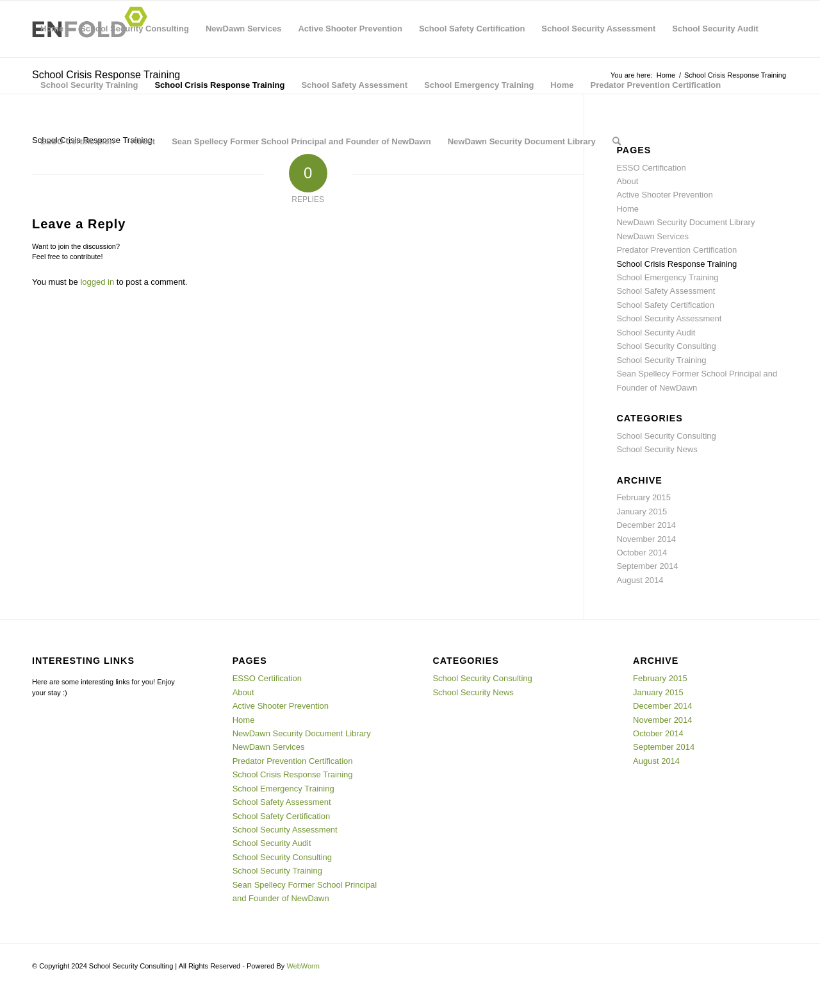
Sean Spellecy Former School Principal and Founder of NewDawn (301, 141)
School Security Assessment (598, 28)
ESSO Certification (77, 141)
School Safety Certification (472, 28)
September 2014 (647, 566)
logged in (97, 282)
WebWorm (303, 966)
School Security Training (89, 85)
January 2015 (641, 511)
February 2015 (643, 497)
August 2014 (639, 580)
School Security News (656, 449)
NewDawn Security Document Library (522, 141)
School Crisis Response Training (219, 85)
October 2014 (641, 552)
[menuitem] (616, 142)
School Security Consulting (134, 28)
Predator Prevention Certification (655, 85)
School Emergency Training (479, 85)
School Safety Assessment (354, 85)
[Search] (616, 142)
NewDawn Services (244, 28)
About (143, 141)
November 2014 (646, 539)
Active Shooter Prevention (350, 28)
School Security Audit (715, 28)
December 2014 (646, 525)
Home (51, 28)
